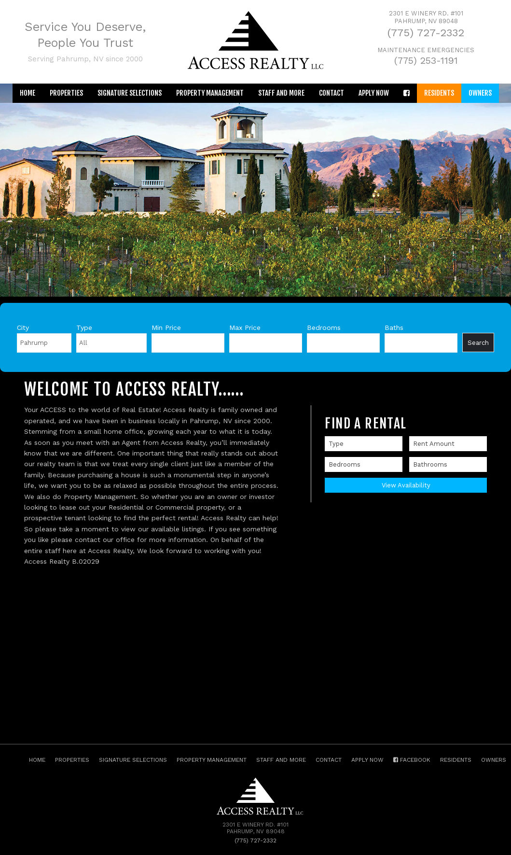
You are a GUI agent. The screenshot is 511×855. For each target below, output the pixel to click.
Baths (394, 327)
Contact (331, 93)
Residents (439, 93)
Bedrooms (324, 327)
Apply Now (374, 93)
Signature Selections (129, 93)
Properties (66, 93)
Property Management (210, 93)
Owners (480, 93)
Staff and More (281, 93)
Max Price (245, 327)
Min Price (166, 327)
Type (84, 327)
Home (27, 93)
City (23, 327)
